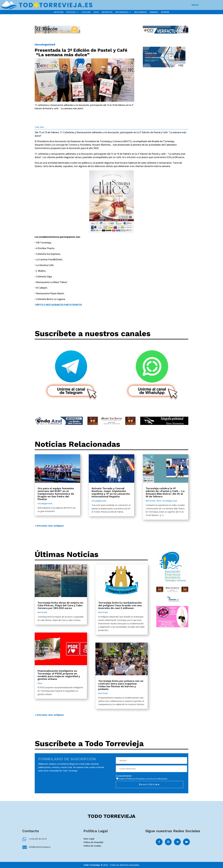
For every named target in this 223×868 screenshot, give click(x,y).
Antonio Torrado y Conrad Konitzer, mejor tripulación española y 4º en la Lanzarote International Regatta (111, 492)
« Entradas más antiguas (49, 525)
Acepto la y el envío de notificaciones (141, 779)
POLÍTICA (71, 12)
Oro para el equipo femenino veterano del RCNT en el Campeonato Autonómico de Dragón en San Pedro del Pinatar (56, 494)
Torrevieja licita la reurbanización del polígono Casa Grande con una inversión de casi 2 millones (120, 605)
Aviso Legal (88, 838)
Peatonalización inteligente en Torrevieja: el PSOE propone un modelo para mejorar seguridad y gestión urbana (59, 674)
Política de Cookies (92, 845)
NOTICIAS (58, 12)
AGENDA (154, 12)
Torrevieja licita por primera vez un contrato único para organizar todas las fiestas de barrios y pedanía (120, 684)
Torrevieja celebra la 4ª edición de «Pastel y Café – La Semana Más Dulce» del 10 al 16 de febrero (165, 492)
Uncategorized (45, 44)
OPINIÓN (165, 12)
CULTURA (86, 12)
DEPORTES (107, 12)
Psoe (40, 683)
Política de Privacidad (136, 779)
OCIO (96, 12)
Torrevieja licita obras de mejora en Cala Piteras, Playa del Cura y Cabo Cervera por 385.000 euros (60, 605)
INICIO (195, 5)
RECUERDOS (140, 12)
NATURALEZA (121, 12)
